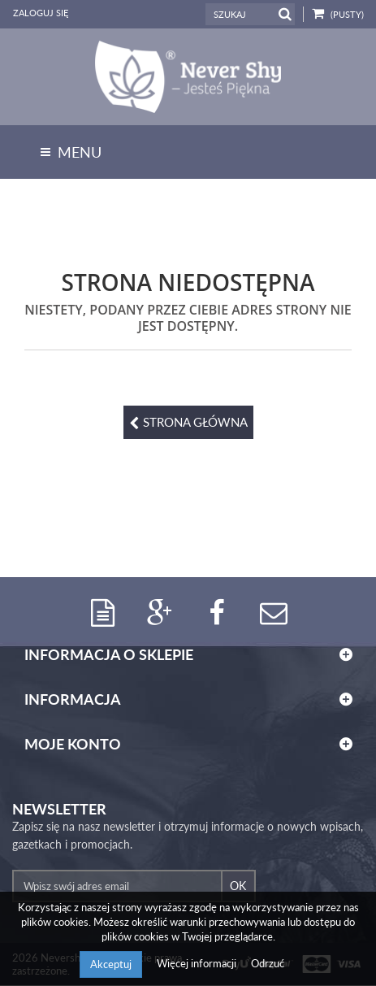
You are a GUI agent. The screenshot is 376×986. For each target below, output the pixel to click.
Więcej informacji (198, 963)
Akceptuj (111, 964)
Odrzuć (267, 963)
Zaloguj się (40, 12)
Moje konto (72, 745)
